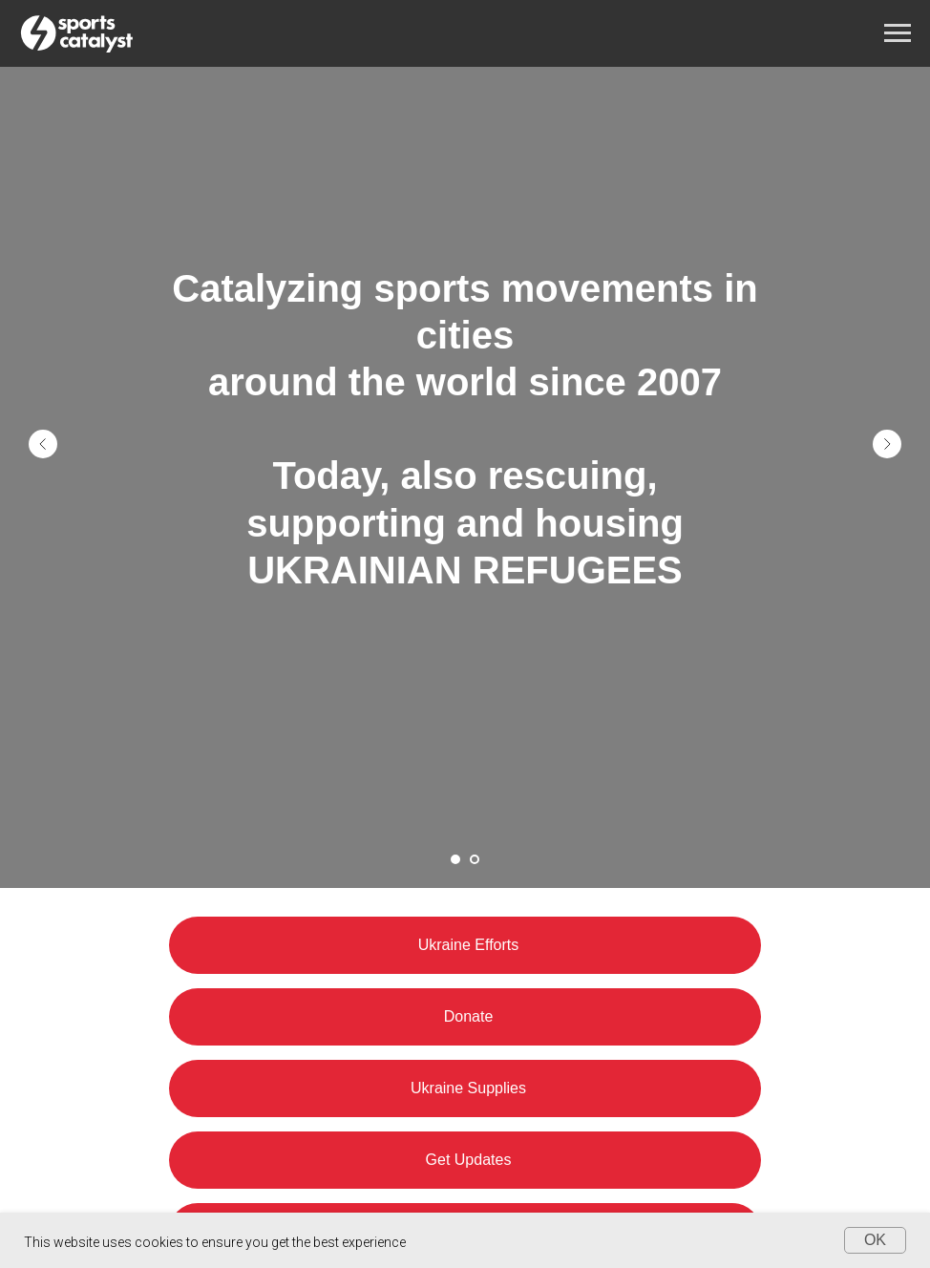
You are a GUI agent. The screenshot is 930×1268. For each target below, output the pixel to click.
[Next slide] (887, 444)
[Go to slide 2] (474, 859)
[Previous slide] (43, 444)
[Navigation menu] (897, 33)
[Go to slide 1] (455, 859)
